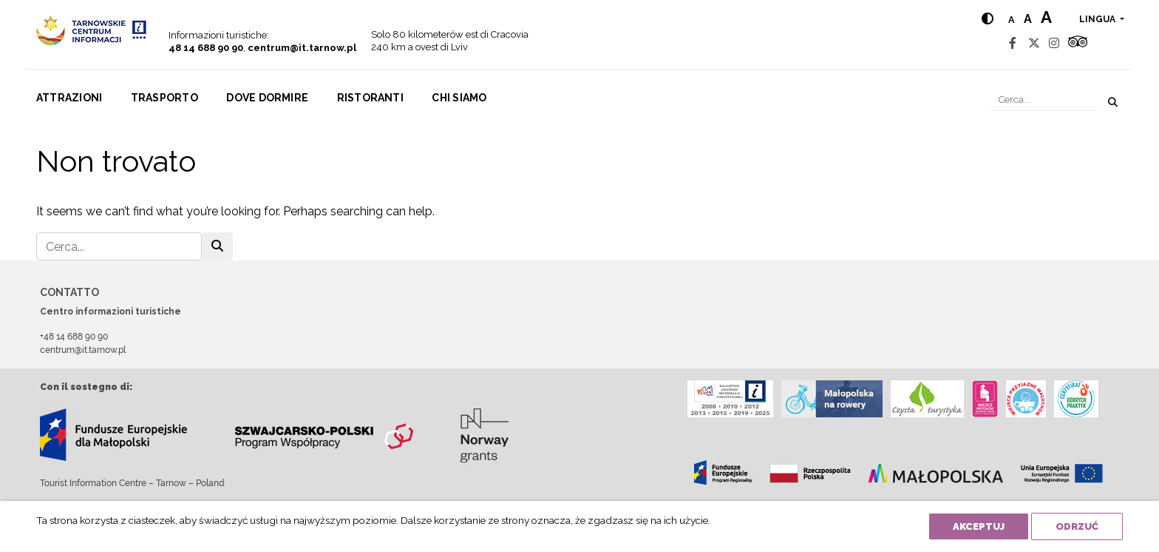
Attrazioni (69, 98)
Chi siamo (459, 98)
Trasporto (164, 98)
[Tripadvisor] (1077, 43)
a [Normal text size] (1011, 19)
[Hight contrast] (987, 19)
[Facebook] (1012, 43)
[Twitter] (1034, 43)
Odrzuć (1077, 526)
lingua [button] (1098, 19)
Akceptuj (979, 526)
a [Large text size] (1046, 17)
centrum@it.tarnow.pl (302, 47)
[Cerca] (1044, 99)
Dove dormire (267, 98)
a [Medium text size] (1028, 19)
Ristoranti (370, 98)
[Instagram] (1054, 43)
